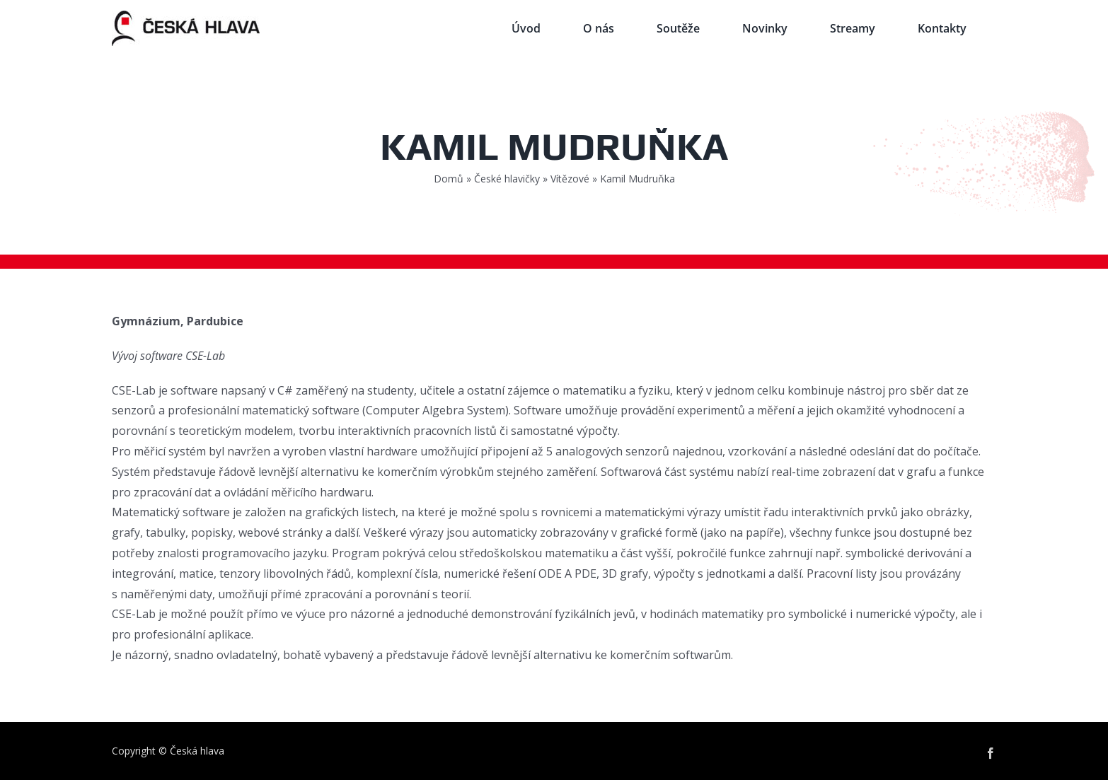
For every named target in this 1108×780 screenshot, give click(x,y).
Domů (448, 178)
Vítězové (569, 178)
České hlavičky (507, 178)
